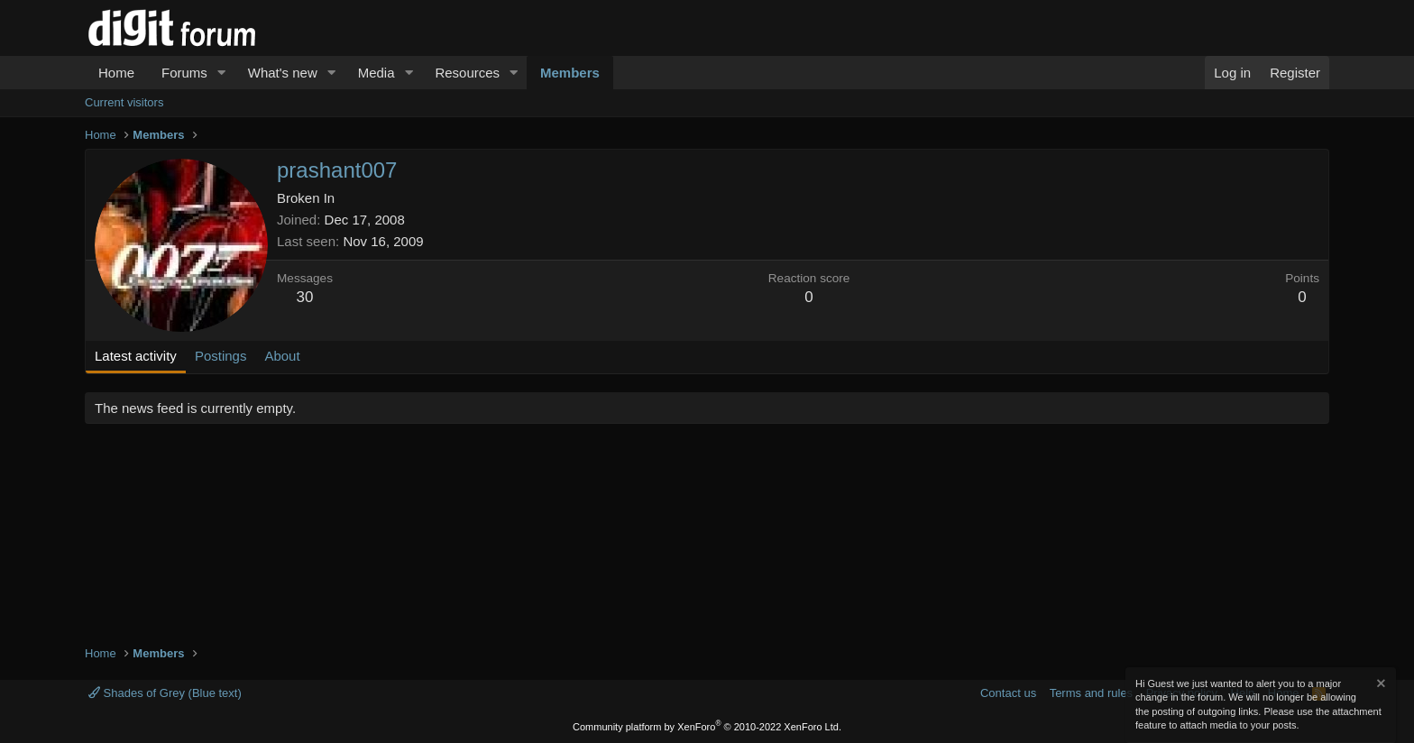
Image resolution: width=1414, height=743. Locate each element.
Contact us (1008, 693)
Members (570, 72)
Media (376, 72)
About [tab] (281, 355)
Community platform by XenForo (707, 726)
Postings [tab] (221, 355)
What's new (282, 72)
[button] (221, 72)
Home (116, 72)
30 (305, 297)
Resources (467, 72)
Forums (184, 72)
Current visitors (124, 102)
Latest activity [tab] (136, 355)
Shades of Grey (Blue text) (165, 693)
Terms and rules (1091, 693)
